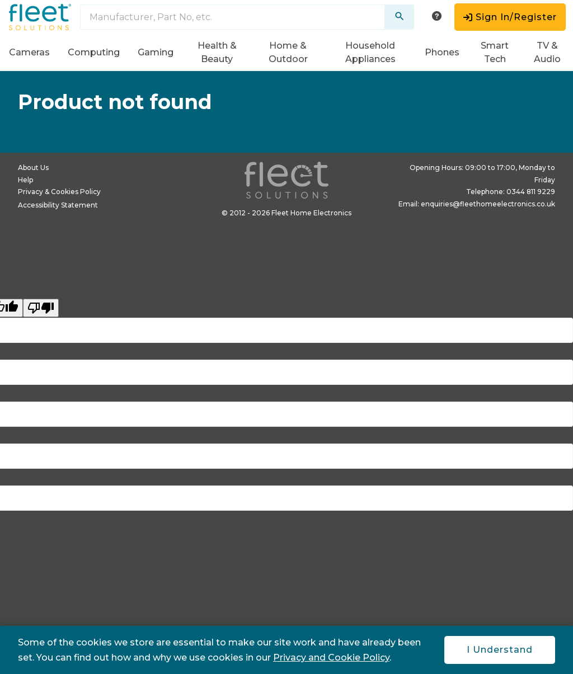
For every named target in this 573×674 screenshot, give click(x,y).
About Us (33, 167)
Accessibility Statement (58, 205)
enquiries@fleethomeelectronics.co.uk (488, 204)
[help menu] (437, 17)
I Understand (500, 649)
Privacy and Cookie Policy (331, 657)
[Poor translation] (41, 308)
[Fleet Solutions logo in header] (40, 17)
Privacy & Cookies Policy (59, 191)
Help (25, 180)
